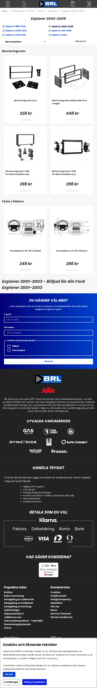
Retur (53, 610)
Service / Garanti (60, 613)
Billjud (4, 11)
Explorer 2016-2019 (16, 34)
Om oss (54, 606)
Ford (40, 11)
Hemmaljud (16, 350)
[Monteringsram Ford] (25, 104)
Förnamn (9, 327)
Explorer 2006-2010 (16, 30)
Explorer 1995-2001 (16, 26)
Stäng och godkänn (34, 682)
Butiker (8, 592)
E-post (7, 314)
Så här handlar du (61, 617)
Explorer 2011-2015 (61, 30)
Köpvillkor (56, 603)
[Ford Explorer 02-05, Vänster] (71, 255)
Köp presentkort (14, 613)
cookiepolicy (52, 658)
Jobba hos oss (12, 617)
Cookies (55, 592)
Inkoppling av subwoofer (19, 599)
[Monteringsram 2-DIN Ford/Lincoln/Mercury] (25, 175)
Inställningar (11, 682)
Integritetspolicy (60, 599)
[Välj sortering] (13, 42)
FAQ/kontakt (58, 595)
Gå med (48, 361)
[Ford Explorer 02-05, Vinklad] (25, 255)
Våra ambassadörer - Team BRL (23, 620)
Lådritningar (12, 610)
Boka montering (14, 595)
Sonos (7, 628)
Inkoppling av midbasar (18, 603)
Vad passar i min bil (23, 11)
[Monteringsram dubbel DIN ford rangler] (71, 104)
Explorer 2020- (60, 34)
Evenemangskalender (17, 624)
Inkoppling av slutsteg (17, 606)
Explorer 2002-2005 (73, 11)
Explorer (52, 11)
